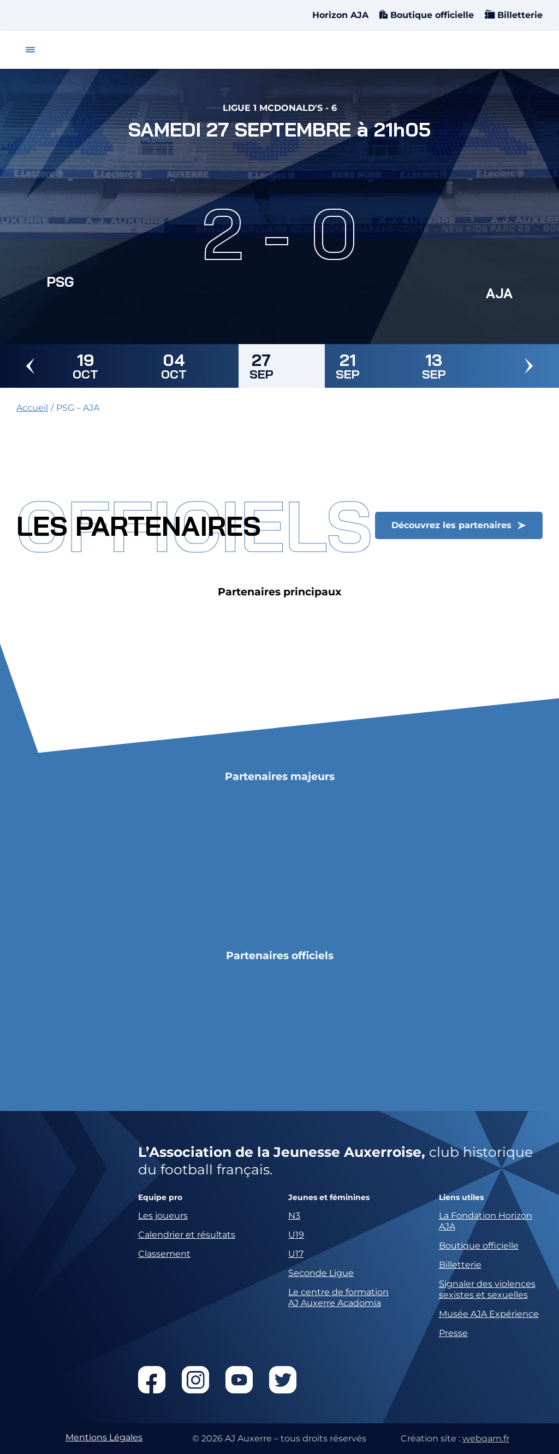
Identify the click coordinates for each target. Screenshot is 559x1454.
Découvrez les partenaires (451, 525)
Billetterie (519, 15)
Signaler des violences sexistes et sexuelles (487, 1289)
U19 (296, 1235)
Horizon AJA (340, 15)
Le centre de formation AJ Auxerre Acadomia (338, 1297)
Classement (164, 1254)
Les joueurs (163, 1215)
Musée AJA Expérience (489, 1314)
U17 (296, 1254)
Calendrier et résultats (186, 1235)
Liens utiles (461, 1197)
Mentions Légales (104, 1437)
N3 (294, 1215)
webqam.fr (485, 1438)
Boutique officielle (431, 15)
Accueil (32, 408)
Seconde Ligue (321, 1273)
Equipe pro (160, 1197)
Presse (453, 1333)
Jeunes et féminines (329, 1197)
